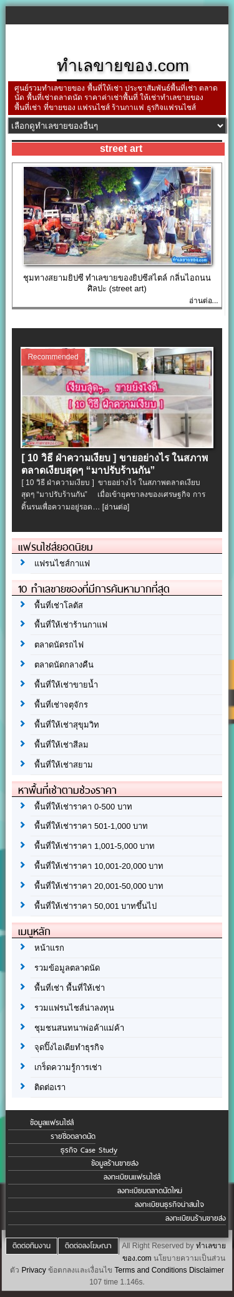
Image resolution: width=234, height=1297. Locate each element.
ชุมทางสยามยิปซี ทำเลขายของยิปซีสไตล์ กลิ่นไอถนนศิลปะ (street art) (117, 283)
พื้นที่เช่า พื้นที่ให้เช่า (69, 988)
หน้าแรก (49, 948)
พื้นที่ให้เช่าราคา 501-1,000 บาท (91, 826)
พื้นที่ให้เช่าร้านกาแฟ (70, 624)
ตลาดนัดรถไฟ (59, 644)
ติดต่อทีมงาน (31, 1245)
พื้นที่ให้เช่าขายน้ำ (66, 684)
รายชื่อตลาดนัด (73, 1136)
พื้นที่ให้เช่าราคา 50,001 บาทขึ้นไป (95, 906)
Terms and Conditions (150, 1270)
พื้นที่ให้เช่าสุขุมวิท (66, 724)
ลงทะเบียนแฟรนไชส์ (132, 1177)
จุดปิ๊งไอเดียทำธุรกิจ (69, 1047)
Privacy (33, 1270)
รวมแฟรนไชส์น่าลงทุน (74, 1008)
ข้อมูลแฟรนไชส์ (52, 1122)
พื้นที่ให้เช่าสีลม (61, 744)
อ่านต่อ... (203, 300)
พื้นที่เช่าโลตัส (58, 605)
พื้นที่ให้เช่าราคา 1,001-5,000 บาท (94, 846)
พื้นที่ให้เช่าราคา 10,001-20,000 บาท (98, 866)
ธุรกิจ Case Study (89, 1150)
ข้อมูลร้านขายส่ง (115, 1163)
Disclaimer (206, 1270)
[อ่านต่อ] (116, 507)
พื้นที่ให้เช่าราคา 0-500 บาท (83, 806)
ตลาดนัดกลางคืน (64, 664)
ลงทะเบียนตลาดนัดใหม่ (149, 1190)
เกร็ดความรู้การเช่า (68, 1067)
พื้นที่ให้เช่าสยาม (63, 764)
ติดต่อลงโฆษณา (88, 1245)
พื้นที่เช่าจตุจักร (61, 704)
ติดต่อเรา (50, 1087)
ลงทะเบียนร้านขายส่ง (195, 1218)
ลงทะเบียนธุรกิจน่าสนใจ (169, 1204)
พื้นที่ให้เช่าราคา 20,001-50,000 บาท (98, 886)
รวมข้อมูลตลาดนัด (67, 968)
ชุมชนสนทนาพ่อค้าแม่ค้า (79, 1028)
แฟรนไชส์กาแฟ (62, 563)
